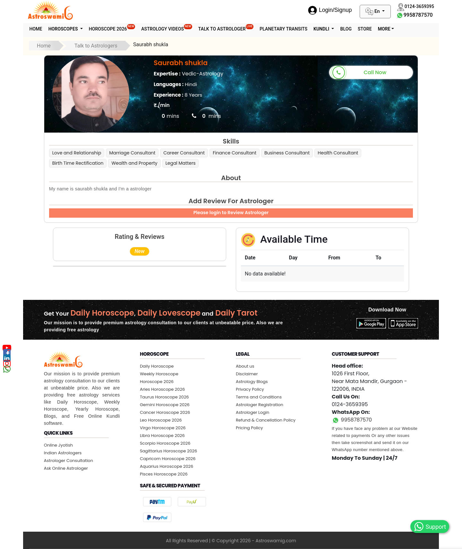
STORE (365, 28)
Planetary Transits (283, 28)
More (384, 28)
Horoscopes (63, 28)
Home (36, 28)
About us (245, 366)
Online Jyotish (58, 445)
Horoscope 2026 (112, 27)
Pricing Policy (249, 428)
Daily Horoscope (157, 366)
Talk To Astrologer (226, 27)
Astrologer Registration (259, 405)
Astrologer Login (252, 412)
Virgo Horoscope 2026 (163, 428)
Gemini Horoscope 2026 (165, 405)
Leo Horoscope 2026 (161, 420)
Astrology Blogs (252, 382)
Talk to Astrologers (95, 46)
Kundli (321, 28)
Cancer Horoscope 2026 (165, 412)
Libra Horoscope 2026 (162, 435)
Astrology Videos (166, 27)
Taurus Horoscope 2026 (164, 397)
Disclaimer (247, 374)
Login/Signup (330, 10)
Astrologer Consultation (68, 461)
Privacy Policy (250, 389)
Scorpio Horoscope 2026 (165, 443)
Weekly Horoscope (159, 374)
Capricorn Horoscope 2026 (168, 459)
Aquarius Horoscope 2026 (166, 466)
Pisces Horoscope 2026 (164, 474)
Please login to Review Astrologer (231, 212)
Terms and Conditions (259, 397)
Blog (346, 28)
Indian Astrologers (63, 453)
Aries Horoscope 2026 (162, 389)
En (373, 11)
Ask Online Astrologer (66, 468)
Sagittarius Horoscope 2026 (168, 451)
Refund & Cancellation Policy (265, 420)
